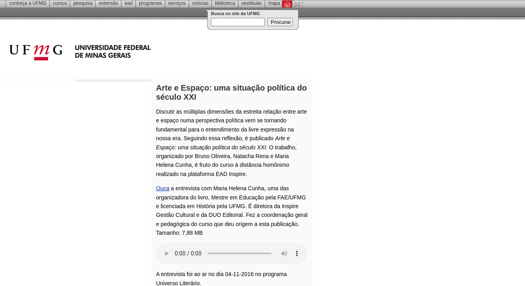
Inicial (287, 4)
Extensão (108, 3)
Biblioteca (225, 3)
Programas (150, 3)
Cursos (60, 3)
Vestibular (252, 3)
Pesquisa (82, 3)
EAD (129, 3)
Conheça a (28, 3)
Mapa (274, 3)
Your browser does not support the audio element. (231, 253)
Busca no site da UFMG (235, 13)
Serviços (177, 3)
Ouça (162, 188)
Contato (297, 4)
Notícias (200, 3)
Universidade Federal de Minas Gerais (125, 53)
